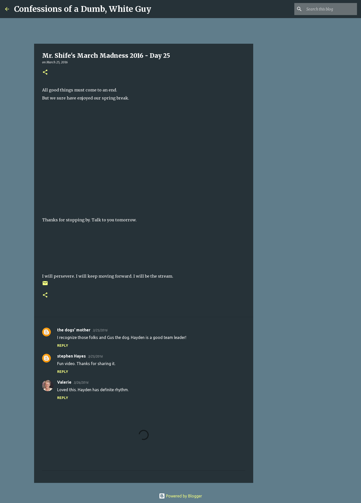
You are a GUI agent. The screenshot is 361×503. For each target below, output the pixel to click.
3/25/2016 (100, 330)
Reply (62, 345)
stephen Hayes (71, 356)
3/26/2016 (80, 382)
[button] (45, 72)
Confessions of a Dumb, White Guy (82, 9)
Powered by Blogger (180, 496)
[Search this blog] (330, 9)
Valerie (64, 382)
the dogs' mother (74, 330)
